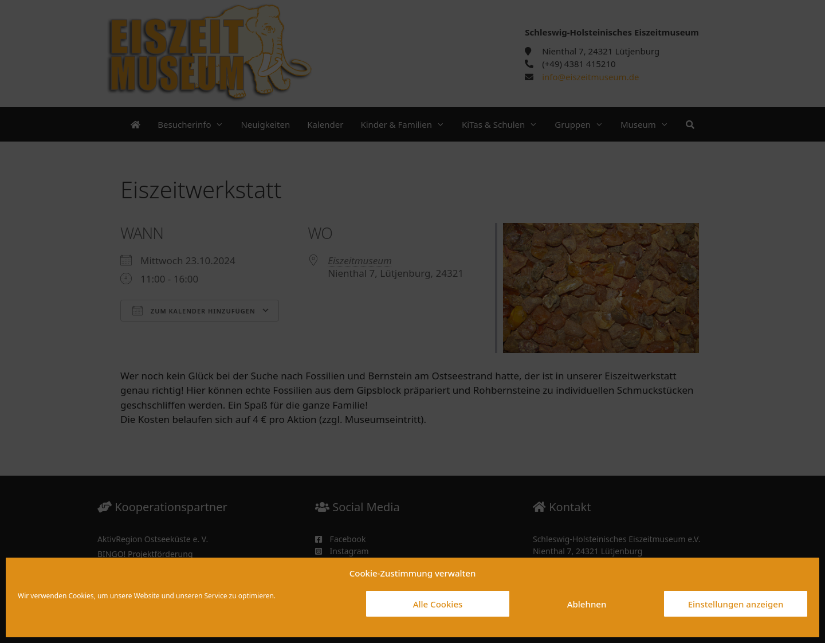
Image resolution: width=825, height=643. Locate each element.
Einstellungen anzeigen (736, 604)
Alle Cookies (438, 604)
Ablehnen (587, 604)
